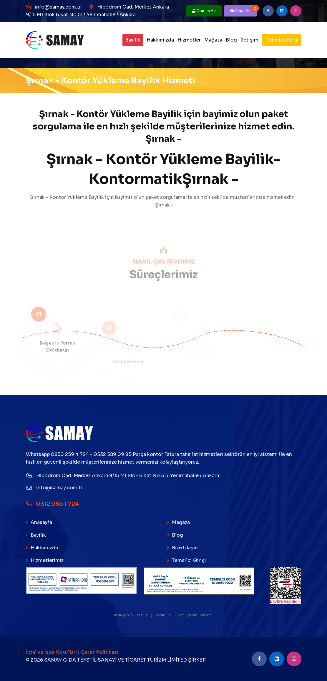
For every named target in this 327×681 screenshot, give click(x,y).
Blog (231, 40)
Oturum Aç (203, 11)
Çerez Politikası (99, 652)
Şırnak (192, 615)
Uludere (206, 615)
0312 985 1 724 (52, 504)
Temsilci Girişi (282, 40)
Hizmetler (189, 40)
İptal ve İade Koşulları (52, 652)
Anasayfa (41, 522)
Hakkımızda (160, 40)
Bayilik (132, 40)
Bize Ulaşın (185, 547)
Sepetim (243, 9)
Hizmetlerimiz (47, 560)
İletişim (249, 40)
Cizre (139, 615)
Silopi (180, 615)
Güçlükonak (155, 615)
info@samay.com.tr (58, 7)
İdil (170, 615)
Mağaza (213, 40)
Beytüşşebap (123, 615)
